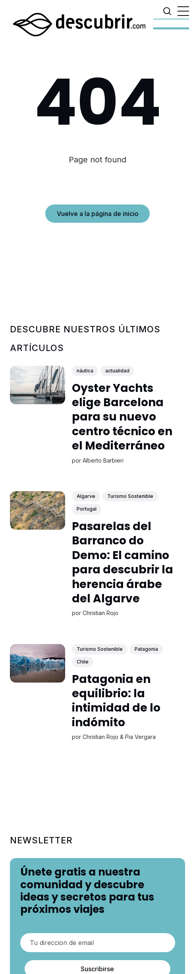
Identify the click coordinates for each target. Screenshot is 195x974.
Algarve (86, 496)
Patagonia (146, 649)
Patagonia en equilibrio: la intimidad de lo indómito (116, 700)
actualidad (117, 371)
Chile (83, 662)
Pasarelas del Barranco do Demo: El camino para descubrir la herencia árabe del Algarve (122, 562)
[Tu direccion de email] (97, 942)
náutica (85, 371)
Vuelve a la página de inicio (98, 214)
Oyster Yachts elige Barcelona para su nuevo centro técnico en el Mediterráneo (122, 416)
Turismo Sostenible (130, 496)
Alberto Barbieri (103, 460)
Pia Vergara (140, 736)
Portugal (87, 509)
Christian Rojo (100, 612)
